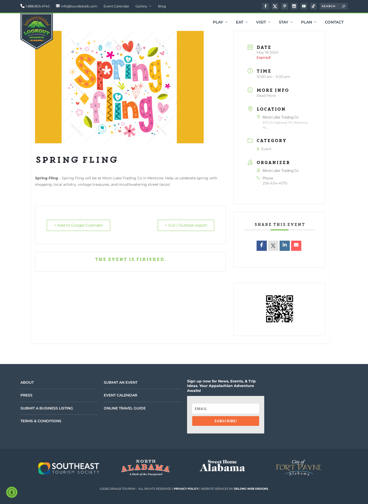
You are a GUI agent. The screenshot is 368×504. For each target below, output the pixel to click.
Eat (239, 22)
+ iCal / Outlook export (185, 225)
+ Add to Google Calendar (78, 225)
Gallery (141, 6)
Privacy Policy (186, 488)
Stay (283, 22)
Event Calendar (116, 6)
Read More (266, 95)
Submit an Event (120, 382)
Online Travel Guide (125, 408)
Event (264, 149)
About (27, 382)
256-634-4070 (275, 183)
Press (26, 395)
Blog (162, 6)
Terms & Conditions (40, 421)
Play (218, 22)
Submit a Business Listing (46, 408)
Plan (306, 22)
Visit (261, 22)
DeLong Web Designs (251, 488)
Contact (334, 22)
